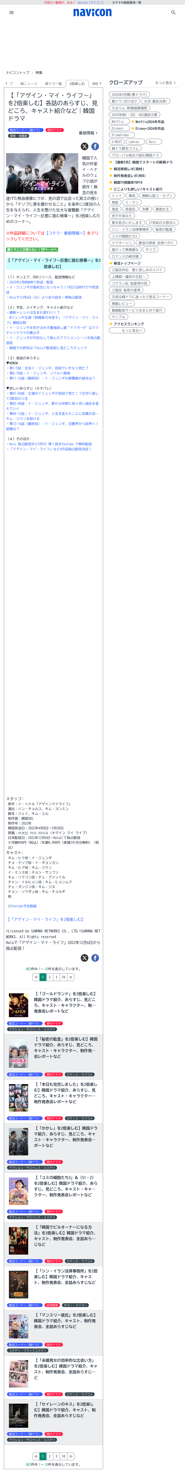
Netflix (119, 121)
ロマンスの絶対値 (125, 256)
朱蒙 (145, 209)
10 (84, 977)
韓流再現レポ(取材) (129, 169)
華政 (132, 195)
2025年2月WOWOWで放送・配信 (31, 282)
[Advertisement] (92, 44)
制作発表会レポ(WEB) (130, 175)
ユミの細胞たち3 (124, 236)
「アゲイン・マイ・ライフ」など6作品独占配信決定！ (50, 449)
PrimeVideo (122, 135)
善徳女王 (162, 209)
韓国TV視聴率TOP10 (128, 182)
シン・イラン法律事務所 (130, 229)
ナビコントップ (17, 72)
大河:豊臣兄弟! (155, 101)
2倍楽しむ (77, 83)
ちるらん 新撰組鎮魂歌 (129, 108)
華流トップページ (127, 263)
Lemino (135, 142)
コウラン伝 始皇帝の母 (129, 283)
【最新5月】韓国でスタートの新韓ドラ (143, 162)
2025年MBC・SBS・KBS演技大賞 (134, 115)
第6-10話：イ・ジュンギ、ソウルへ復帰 (39, 373)
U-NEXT (117, 142)
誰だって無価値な (125, 249)
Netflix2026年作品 (150, 122)
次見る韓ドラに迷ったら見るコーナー (140, 297)
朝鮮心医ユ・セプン (157, 195)
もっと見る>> (127, 330)
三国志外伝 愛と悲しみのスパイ (137, 270)
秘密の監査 (164, 229)
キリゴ (150, 249)
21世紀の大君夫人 (162, 222)
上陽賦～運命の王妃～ (128, 276)
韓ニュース (28, 83)
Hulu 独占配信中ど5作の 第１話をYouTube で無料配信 (50, 444)
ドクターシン (122, 243)
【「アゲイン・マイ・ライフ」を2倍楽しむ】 (45, 919)
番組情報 (89, 133)
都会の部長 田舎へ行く (156, 243)
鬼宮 (115, 209)
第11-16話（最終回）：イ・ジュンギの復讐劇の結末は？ (52, 378)
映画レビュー (122, 303)
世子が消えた (122, 216)
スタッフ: (14, 799)
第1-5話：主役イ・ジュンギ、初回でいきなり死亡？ (49, 368)
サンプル (118, 317)
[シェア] (95, 146)
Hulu (154, 142)
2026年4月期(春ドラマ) (129, 94)
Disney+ (119, 128)
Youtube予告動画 (24, 906)
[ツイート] (84, 146)
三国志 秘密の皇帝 (126, 290)
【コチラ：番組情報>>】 (66, 233)
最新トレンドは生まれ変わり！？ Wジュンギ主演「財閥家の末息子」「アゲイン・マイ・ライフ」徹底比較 (52, 317)
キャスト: (14, 853)
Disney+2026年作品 (150, 128)
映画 (95, 83)
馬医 (115, 202)
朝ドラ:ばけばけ (124, 101)
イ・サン (132, 202)
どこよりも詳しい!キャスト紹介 (138, 189)
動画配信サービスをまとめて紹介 (137, 310)
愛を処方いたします (127, 222)
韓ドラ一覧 (53, 83)
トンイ (117, 195)
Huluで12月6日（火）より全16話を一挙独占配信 (45, 297)
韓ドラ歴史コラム (125, 148)
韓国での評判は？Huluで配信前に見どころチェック (48, 348)
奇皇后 (130, 209)
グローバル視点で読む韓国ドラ (135, 155)
